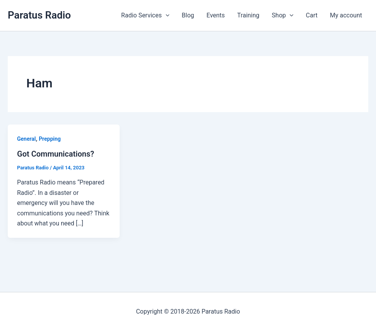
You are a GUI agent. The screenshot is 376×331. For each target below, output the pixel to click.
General (26, 139)
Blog (188, 15)
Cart (312, 15)
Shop (283, 15)
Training (248, 15)
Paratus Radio (39, 15)
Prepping (50, 139)
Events (215, 15)
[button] (166, 15)
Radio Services (145, 15)
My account (346, 15)
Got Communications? (55, 154)
